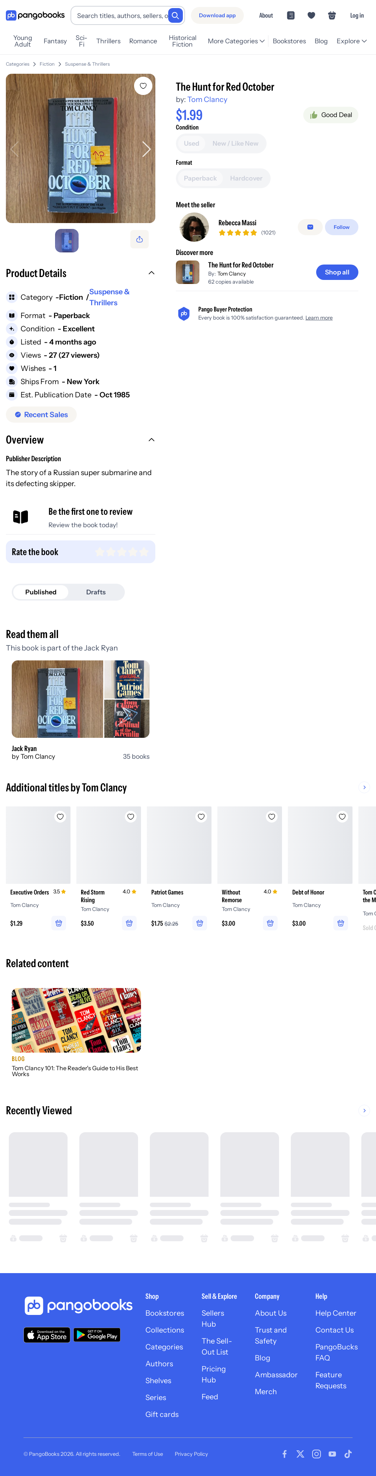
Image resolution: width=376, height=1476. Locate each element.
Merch (266, 1391)
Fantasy (55, 41)
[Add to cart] (267, 138)
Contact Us (334, 1330)
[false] (310, 276)
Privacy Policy (191, 1454)
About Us (270, 1313)
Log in (357, 15)
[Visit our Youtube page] (332, 1454)
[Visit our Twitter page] (300, 1454)
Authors (159, 1363)
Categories (17, 64)
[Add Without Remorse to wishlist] (272, 817)
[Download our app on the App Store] (47, 1335)
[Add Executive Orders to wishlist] (60, 817)
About (266, 15)
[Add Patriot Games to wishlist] (201, 817)
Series (155, 1397)
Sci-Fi (81, 41)
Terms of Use (147, 1454)
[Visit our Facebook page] (284, 1454)
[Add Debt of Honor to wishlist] (342, 817)
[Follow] (341, 276)
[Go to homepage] (35, 15)
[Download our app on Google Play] (96, 1335)
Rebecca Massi (237, 271)
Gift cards (161, 1414)
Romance (143, 41)
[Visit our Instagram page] (316, 1454)
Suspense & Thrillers (87, 64)
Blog (321, 41)
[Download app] (217, 15)
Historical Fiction (182, 41)
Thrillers (108, 41)
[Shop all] (337, 321)
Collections (164, 1330)
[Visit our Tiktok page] (348, 1454)
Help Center (336, 1313)
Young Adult (22, 41)
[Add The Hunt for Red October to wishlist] (143, 86)
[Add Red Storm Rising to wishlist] (131, 817)
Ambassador (276, 1374)
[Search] (175, 15)
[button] (80, 274)
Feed (210, 1396)
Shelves (158, 1380)
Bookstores (289, 41)
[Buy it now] (267, 158)
